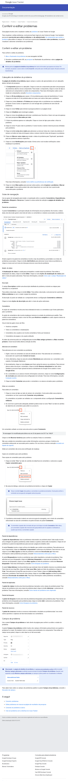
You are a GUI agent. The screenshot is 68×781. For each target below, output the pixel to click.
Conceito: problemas (12, 701)
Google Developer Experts (9, 761)
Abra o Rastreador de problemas (16, 56)
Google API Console (40, 758)
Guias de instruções (32, 21)
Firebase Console (40, 766)
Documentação (8, 7)
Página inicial (5, 21)
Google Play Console (40, 763)
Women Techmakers (8, 766)
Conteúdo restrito (11, 378)
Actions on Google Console (42, 769)
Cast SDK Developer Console (43, 772)
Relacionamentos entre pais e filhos (45, 554)
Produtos (13, 21)
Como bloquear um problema (40, 563)
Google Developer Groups (9, 758)
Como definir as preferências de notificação (39, 182)
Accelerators (5, 763)
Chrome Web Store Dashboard (43, 775)
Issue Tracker (14, 2)
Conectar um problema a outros (15, 707)
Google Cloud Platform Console (44, 761)
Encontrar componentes (33, 93)
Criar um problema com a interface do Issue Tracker (22, 711)
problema (35, 32)
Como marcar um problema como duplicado (42, 590)
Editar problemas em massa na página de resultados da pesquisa (26, 704)
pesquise (29, 59)
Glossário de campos (8, 690)
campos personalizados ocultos (44, 669)
